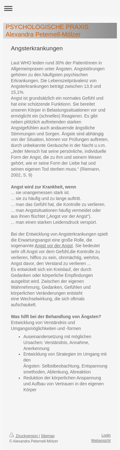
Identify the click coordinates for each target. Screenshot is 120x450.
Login (106, 435)
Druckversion (24, 436)
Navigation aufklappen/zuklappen (60, 8)
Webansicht (101, 440)
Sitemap (48, 436)
